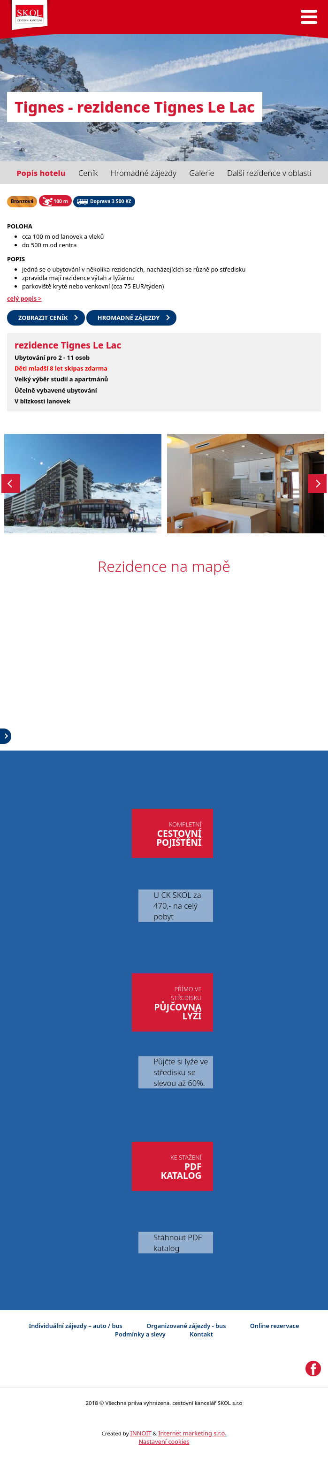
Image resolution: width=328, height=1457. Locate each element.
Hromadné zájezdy (143, 172)
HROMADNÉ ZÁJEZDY (129, 317)
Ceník (88, 172)
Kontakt (201, 1334)
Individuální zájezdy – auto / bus (75, 1325)
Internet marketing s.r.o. (192, 1433)
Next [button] (317, 483)
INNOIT (141, 1433)
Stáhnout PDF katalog (177, 1242)
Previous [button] (10, 483)
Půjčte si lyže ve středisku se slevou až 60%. (180, 1072)
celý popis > (24, 298)
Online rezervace (274, 1325)
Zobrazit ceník (43, 317)
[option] (82, 483)
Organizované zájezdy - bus (186, 1325)
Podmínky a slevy (140, 1334)
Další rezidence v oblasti (269, 172)
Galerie (201, 172)
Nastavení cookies (163, 1441)
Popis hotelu (40, 172)
